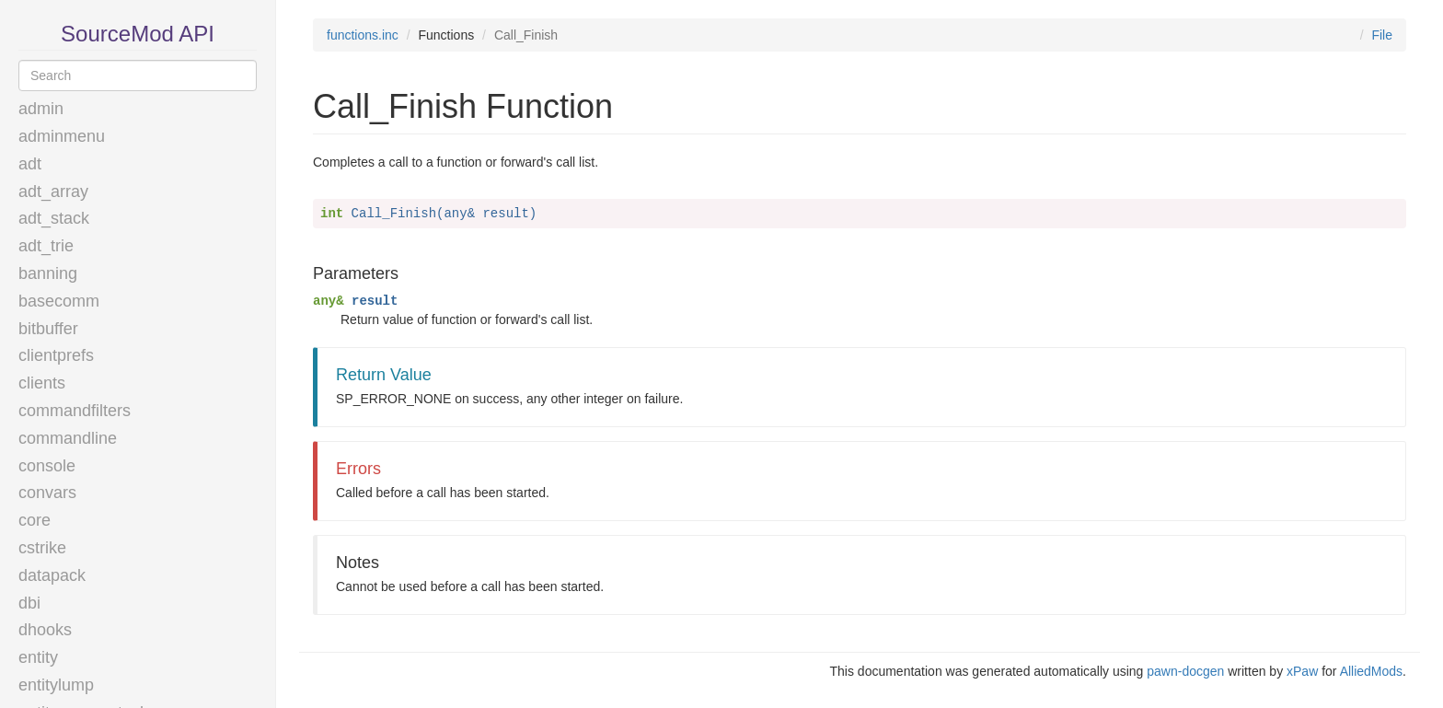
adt (29, 164)
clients (41, 383)
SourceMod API (137, 33)
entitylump (56, 685)
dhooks (45, 630)
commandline (67, 438)
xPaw (1302, 671)
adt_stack (53, 218)
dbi (29, 603)
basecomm (58, 301)
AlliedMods (1371, 671)
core (34, 520)
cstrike (42, 548)
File (1381, 35)
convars (47, 492)
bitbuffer (48, 328)
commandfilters (74, 410)
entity (38, 657)
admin (40, 108)
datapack (52, 575)
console (46, 466)
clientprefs (56, 355)
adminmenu (61, 136)
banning (47, 273)
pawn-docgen (1185, 671)
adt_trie (46, 246)
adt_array (53, 191)
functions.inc (362, 35)
